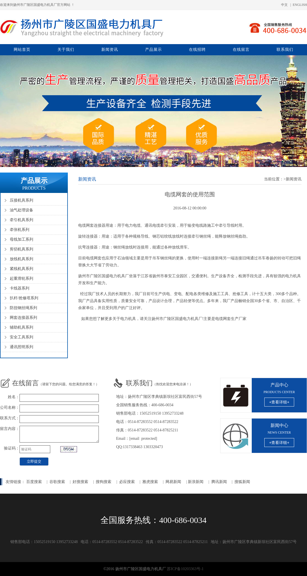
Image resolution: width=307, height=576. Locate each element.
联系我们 (285, 49)
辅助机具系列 (21, 327)
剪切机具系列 (21, 249)
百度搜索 (34, 482)
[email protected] (143, 438)
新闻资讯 (109, 49)
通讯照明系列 (21, 347)
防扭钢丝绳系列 (23, 308)
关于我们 (65, 49)
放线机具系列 (21, 259)
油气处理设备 (21, 210)
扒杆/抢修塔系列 (24, 298)
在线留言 (241, 49)
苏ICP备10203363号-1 (185, 569)
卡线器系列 (19, 288)
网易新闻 (174, 482)
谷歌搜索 (57, 482)
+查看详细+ (279, 402)
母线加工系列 (21, 239)
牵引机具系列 (21, 220)
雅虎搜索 (150, 482)
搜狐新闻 (242, 482)
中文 (284, 5)
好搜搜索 (80, 482)
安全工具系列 (21, 337)
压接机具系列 (21, 200)
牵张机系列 (19, 230)
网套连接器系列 (23, 318)
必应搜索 (127, 482)
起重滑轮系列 (21, 278)
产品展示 (153, 49)
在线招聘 (197, 49)
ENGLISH (300, 5)
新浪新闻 (195, 482)
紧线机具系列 (21, 269)
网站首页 (22, 49)
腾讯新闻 (219, 482)
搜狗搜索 (103, 482)
